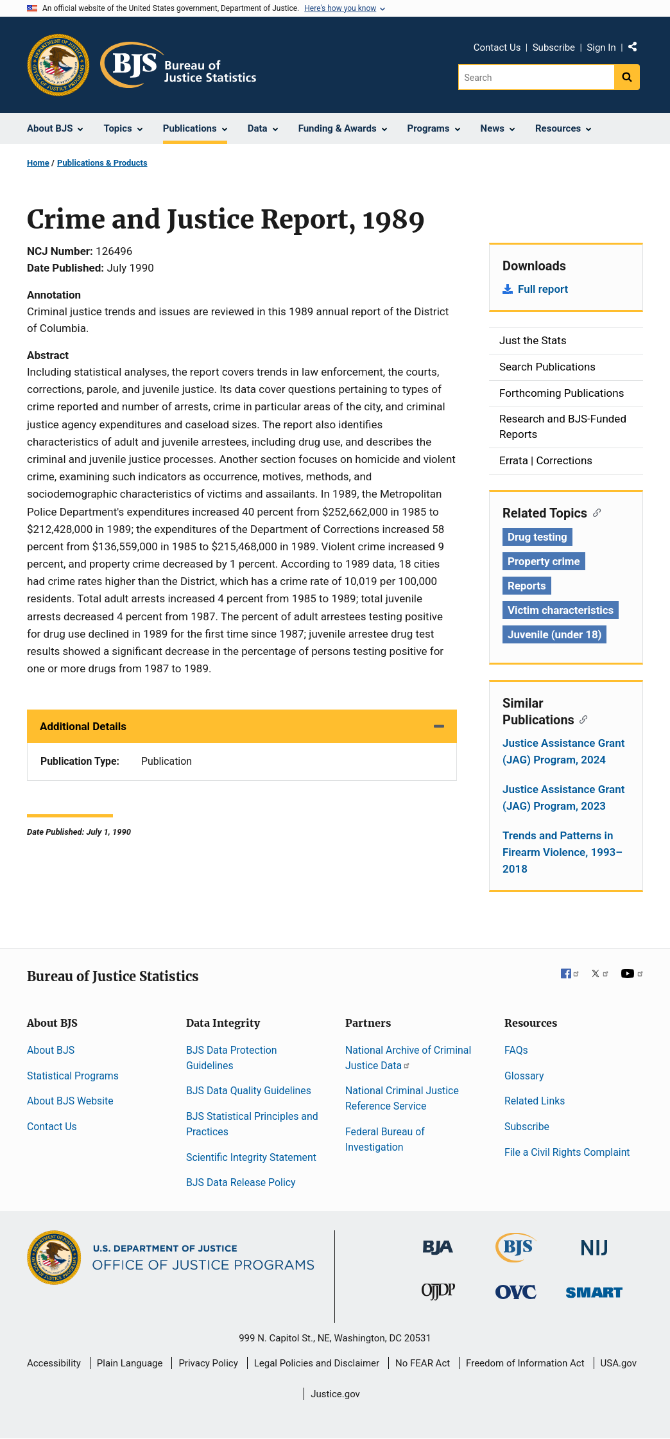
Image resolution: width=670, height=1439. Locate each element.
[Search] (536, 77)
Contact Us (497, 47)
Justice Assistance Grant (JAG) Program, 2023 (563, 797)
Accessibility (54, 1363)
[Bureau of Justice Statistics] (516, 1257)
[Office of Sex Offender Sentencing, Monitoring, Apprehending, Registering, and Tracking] (594, 1289)
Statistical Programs (73, 1076)
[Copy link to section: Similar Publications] (581, 718)
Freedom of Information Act (525, 1363)
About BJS (50, 1050)
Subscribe (554, 47)
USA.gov (619, 1363)
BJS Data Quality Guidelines (248, 1091)
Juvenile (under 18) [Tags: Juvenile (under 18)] (554, 634)
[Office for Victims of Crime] (516, 1292)
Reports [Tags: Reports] (527, 585)
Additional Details (83, 726)
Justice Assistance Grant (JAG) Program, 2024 (563, 751)
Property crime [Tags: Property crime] (544, 561)
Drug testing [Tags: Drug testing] (537, 536)
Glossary (524, 1076)
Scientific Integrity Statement (251, 1157)
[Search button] (627, 77)
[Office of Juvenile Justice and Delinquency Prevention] (438, 1295)
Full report (543, 289)
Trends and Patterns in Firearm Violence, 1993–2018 (562, 852)
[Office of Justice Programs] (58, 64)
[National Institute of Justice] (594, 1242)
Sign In (601, 47)
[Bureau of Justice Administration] (438, 1241)
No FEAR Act (422, 1363)
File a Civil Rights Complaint (567, 1152)
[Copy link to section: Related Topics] (594, 511)
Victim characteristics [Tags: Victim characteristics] (561, 610)
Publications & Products (102, 163)
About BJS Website (70, 1101)
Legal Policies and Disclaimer (316, 1363)
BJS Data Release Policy (241, 1182)
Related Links (534, 1101)
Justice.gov (335, 1394)
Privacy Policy (207, 1363)
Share (637, 49)
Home (38, 163)
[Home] (178, 65)
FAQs (516, 1050)
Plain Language (130, 1363)
